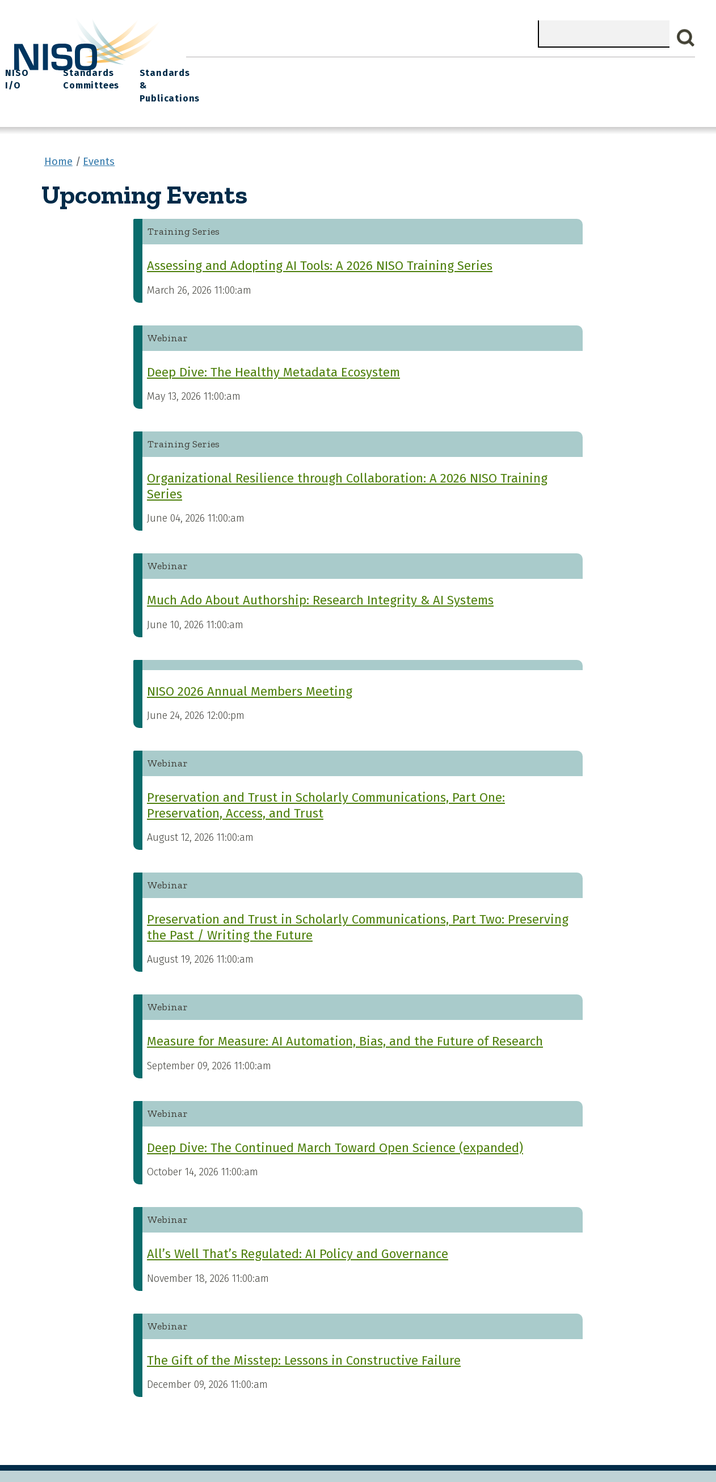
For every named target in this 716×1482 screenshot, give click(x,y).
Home (206, 68)
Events (433, 68)
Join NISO (328, 68)
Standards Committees (548, 74)
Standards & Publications (641, 74)
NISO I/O (484, 68)
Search (686, 38)
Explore (384, 68)
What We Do (263, 68)
